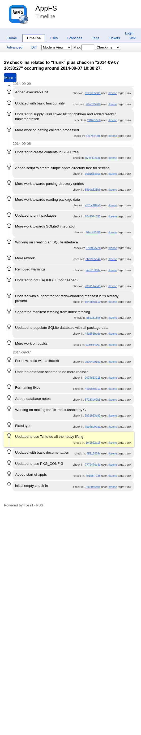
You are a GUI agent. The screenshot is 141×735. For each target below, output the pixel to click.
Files (54, 38)
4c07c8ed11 (93, 388)
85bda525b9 (92, 189)
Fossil (28, 505)
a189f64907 (93, 344)
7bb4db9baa (92, 426)
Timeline (34, 38)
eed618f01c (93, 270)
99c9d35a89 (93, 93)
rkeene (112, 93)
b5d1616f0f (93, 317)
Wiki (133, 38)
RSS (39, 505)
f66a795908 (93, 104)
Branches (74, 38)
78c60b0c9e (93, 486)
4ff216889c (94, 453)
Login (129, 33)
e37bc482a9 (93, 205)
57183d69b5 (92, 399)
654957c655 (93, 216)
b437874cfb (93, 135)
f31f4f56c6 (94, 120)
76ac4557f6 (93, 232)
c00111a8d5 (93, 286)
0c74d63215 (93, 377)
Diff (34, 47)
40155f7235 (93, 475)
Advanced (14, 47)
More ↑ (10, 78)
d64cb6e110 (93, 301)
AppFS (46, 8)
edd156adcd (93, 173)
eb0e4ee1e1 (92, 361)
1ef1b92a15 (93, 442)
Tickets (114, 38)
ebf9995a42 (93, 259)
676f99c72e (93, 248)
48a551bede (92, 333)
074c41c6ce (92, 157)
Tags (95, 38)
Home (12, 38)
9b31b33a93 (92, 415)
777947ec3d (93, 464)
